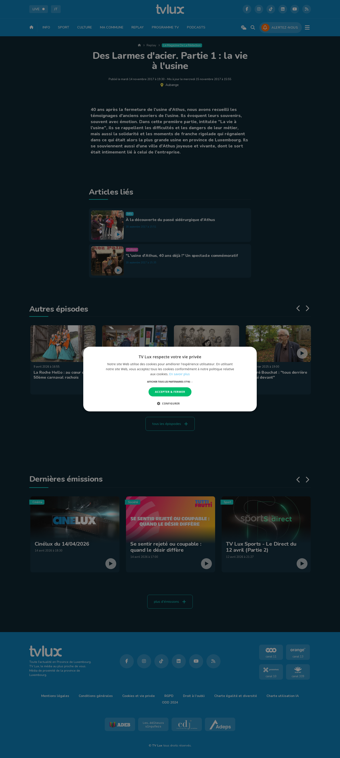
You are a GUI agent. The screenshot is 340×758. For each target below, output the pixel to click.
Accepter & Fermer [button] (170, 392)
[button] (170, 382)
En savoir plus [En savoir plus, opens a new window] (179, 374)
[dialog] (170, 379)
